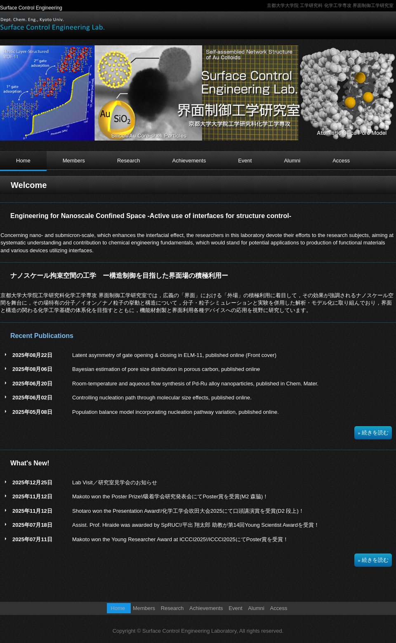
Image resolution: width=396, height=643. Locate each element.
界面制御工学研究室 (52, 24)
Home (23, 160)
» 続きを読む (373, 432)
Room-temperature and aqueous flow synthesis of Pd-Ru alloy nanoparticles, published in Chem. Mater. (195, 383)
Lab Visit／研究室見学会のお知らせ (114, 482)
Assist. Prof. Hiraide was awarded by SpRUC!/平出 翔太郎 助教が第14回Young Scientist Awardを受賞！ (195, 525)
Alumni (292, 160)
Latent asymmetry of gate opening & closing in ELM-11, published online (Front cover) (174, 355)
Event (245, 160)
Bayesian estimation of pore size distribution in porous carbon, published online (166, 369)
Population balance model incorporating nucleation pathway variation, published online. (175, 412)
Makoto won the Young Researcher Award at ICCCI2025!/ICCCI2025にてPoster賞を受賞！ (180, 539)
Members (74, 160)
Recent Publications (41, 335)
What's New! (29, 463)
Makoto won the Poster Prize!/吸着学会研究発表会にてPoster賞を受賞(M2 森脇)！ (170, 496)
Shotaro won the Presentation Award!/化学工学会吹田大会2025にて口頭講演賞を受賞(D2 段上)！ (188, 511)
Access (341, 160)
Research (128, 160)
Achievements (189, 160)
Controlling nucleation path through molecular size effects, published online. (162, 397)
